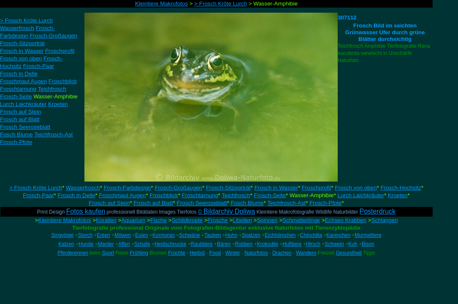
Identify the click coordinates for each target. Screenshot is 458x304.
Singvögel (62, 235)
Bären (223, 244)
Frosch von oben (356, 188)
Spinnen (267, 220)
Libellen (242, 220)
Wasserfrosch (83, 188)
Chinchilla (311, 235)
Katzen (66, 244)
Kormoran (163, 235)
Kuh (352, 244)
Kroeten (398, 195)
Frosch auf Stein (109, 203)
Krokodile (267, 244)
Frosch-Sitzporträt (228, 188)
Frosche (218, 220)
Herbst (197, 253)
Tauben (212, 235)
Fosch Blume (247, 203)
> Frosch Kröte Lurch (35, 188)
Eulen (141, 235)
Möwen (122, 235)
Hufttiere (291, 244)
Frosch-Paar (38, 195)
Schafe (142, 244)
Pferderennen (72, 253)
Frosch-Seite (270, 195)
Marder (106, 244)
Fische (158, 220)
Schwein (334, 244)
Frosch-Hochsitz (400, 188)
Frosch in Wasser (276, 188)
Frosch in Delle (76, 195)
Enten (103, 235)
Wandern (306, 253)
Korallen (106, 220)
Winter (232, 253)
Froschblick (163, 195)
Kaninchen (338, 235)
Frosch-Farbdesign (127, 188)
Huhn (231, 235)
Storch (85, 235)
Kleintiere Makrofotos (64, 220)
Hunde (86, 244)
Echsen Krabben (345, 220)
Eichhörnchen (280, 235)
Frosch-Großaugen (178, 188)
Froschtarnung (200, 195)
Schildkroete (187, 220)
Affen (124, 244)
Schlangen (384, 220)
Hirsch (313, 244)
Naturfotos (256, 253)
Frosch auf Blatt (153, 203)
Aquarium (133, 220)
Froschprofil (316, 188)
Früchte (176, 253)
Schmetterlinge (301, 220)
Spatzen (251, 235)
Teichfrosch (236, 195)
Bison (368, 244)
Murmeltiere (368, 235)
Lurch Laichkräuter (361, 195)
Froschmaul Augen (122, 195)
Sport (108, 253)
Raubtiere (202, 244)
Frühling (139, 253)
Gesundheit (348, 253)
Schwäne (189, 235)
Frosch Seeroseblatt (202, 203)
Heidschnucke (170, 244)
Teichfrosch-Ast (286, 203)
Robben (243, 244)
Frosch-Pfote (325, 203)
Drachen (281, 253)
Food (215, 253)
